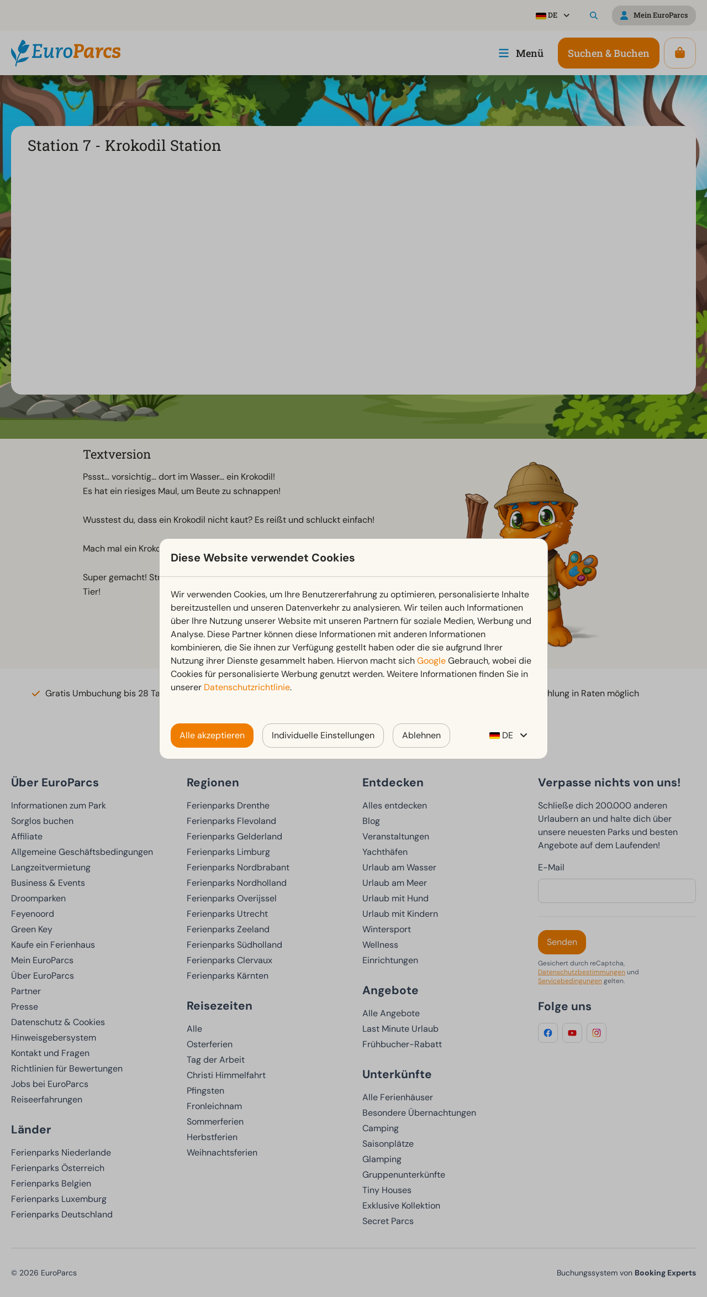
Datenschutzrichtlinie (247, 687)
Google (431, 660)
